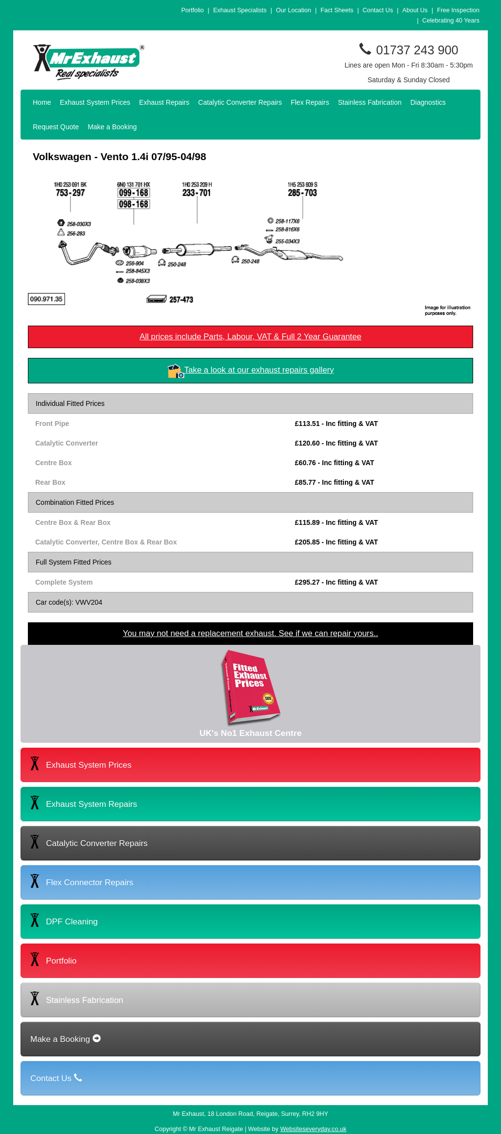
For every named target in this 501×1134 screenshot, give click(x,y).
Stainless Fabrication (370, 102)
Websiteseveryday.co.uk (313, 1129)
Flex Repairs (310, 102)
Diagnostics (428, 102)
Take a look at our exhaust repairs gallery (259, 370)
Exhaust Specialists (240, 10)
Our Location (293, 10)
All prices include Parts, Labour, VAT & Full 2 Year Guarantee (250, 336)
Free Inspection (458, 10)
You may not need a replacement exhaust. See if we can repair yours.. (250, 633)
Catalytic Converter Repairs (240, 102)
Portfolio (192, 10)
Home (42, 102)
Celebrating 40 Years (450, 20)
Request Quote (56, 127)
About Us (415, 10)
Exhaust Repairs (164, 102)
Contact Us (378, 10)
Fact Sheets (336, 10)
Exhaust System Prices (95, 102)
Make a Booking (112, 127)
